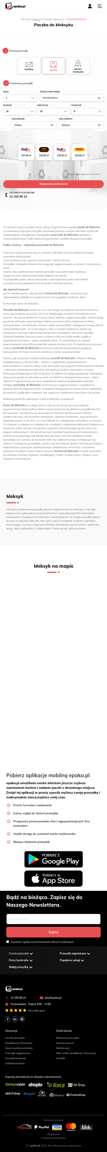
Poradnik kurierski (15, 1058)
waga (6, 92)
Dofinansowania (14, 1063)
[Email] (53, 919)
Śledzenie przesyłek (67, 1037)
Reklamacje (63, 1048)
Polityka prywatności (53, 1137)
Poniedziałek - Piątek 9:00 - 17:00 (28, 1004)
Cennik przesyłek (15, 1037)
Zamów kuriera (65, 1043)
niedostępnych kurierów (85, 174)
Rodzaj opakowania (50, 92)
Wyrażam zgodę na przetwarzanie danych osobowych (40, 941)
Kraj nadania (18, 119)
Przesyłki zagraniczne (17, 1053)
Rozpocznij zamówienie (53, 183)
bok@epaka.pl (50, 997)
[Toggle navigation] (100, 6)
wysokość (76, 105)
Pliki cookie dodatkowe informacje (76, 1053)
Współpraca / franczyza (18, 1043)
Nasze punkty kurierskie (19, 1048)
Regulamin (53, 1134)
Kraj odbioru (65, 119)
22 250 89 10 (15, 997)
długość (7, 105)
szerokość (42, 105)
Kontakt (60, 1058)
